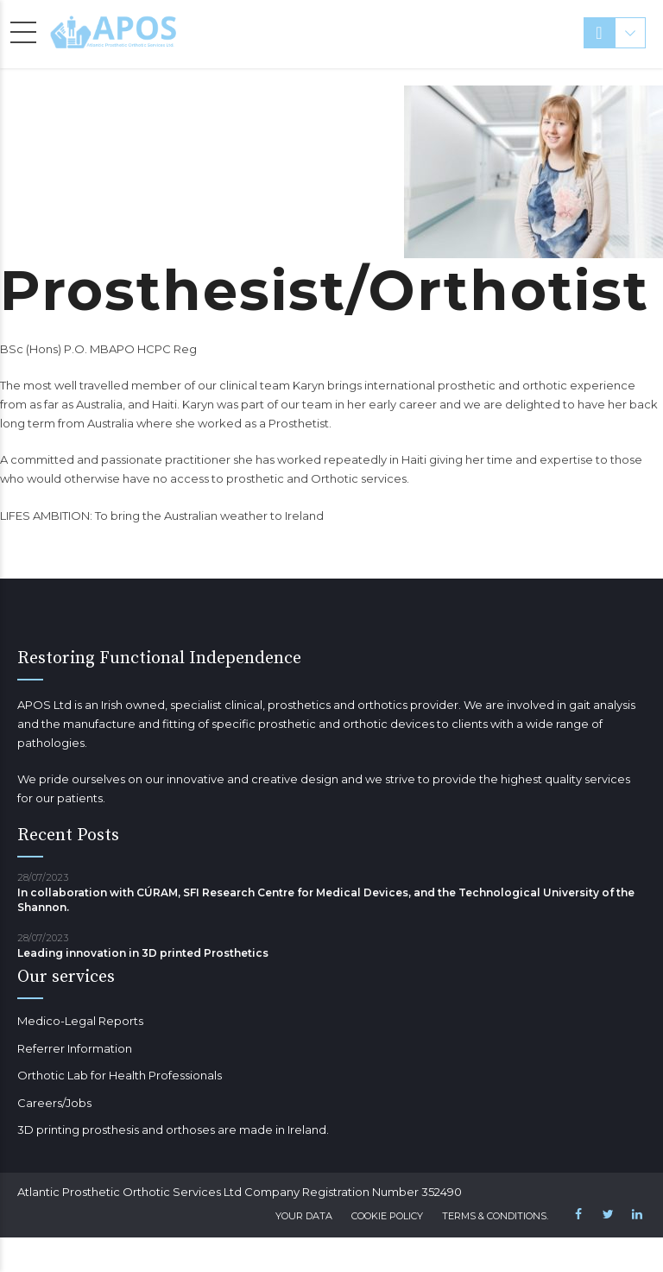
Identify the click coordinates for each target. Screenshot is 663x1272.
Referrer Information (74, 1048)
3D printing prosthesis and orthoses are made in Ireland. (173, 1129)
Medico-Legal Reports (80, 1021)
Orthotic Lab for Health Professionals (119, 1075)
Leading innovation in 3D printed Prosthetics (142, 952)
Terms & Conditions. (495, 1216)
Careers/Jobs (54, 1103)
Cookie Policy (387, 1216)
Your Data (303, 1216)
